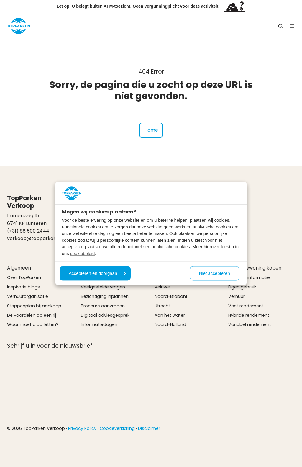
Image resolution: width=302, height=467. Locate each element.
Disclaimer (149, 428)
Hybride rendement (248, 315)
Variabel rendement (249, 324)
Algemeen (19, 267)
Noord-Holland (170, 324)
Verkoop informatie (249, 277)
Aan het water (170, 315)
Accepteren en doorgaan (97, 273)
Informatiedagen (99, 324)
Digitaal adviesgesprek (105, 315)
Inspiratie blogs (23, 287)
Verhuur (236, 296)
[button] (280, 26)
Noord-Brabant (171, 296)
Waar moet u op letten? (32, 324)
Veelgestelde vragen (103, 287)
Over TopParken (24, 277)
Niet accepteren (214, 273)
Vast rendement (245, 306)
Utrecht (162, 306)
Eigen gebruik (242, 287)
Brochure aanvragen (103, 306)
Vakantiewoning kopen (254, 267)
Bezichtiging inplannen (105, 296)
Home (151, 130)
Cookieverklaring (117, 428)
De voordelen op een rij (31, 315)
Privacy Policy (82, 428)
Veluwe (162, 287)
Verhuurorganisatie (27, 296)
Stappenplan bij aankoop (34, 306)
